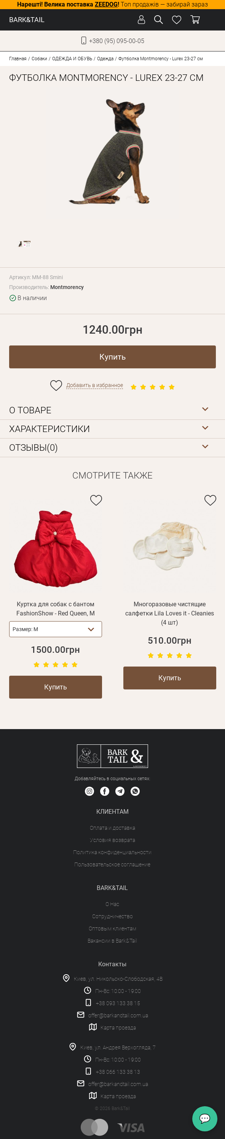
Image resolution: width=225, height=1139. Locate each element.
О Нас (112, 904)
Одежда (105, 58)
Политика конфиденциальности (112, 852)
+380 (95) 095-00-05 (116, 41)
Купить (112, 356)
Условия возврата (112, 840)
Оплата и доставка (112, 828)
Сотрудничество (112, 916)
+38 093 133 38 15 (118, 1003)
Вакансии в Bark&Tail (112, 941)
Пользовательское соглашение (112, 864)
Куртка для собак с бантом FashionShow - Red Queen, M (55, 609)
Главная (18, 58)
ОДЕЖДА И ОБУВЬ (72, 58)
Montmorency (67, 287)
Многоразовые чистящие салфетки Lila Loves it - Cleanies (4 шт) (169, 613)
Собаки (39, 58)
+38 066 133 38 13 (118, 1072)
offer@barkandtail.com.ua (118, 1015)
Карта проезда (118, 1028)
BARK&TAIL (27, 20)
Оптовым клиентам (112, 928)
